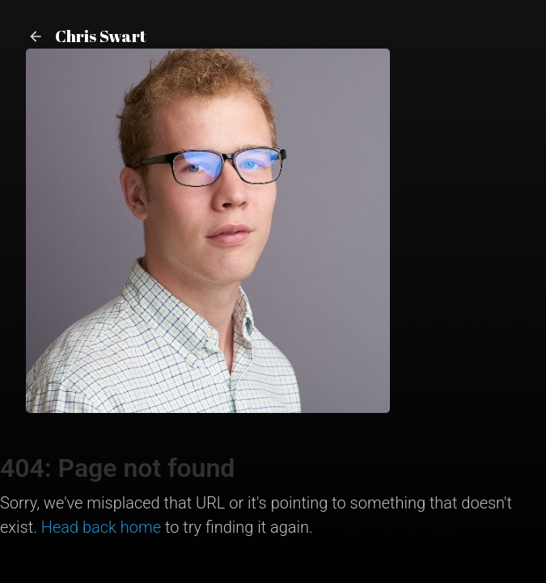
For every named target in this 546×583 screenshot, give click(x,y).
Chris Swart (86, 36)
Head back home (101, 527)
